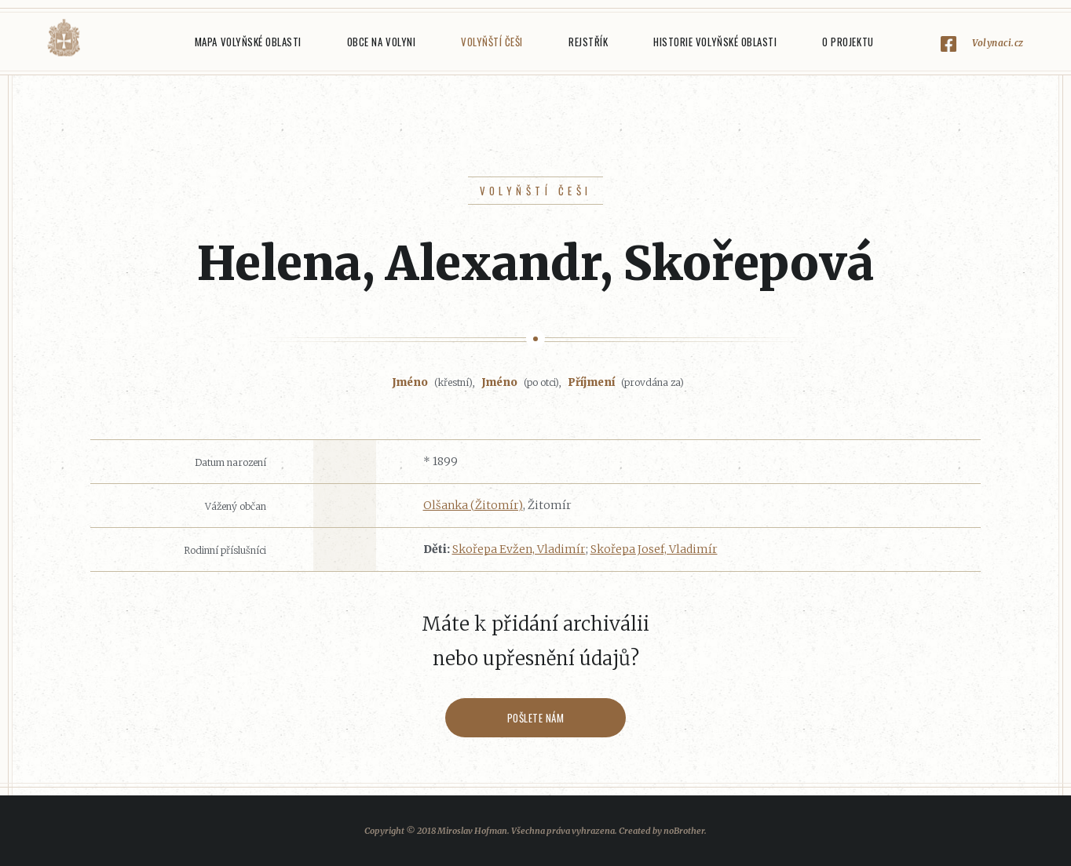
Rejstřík (588, 41)
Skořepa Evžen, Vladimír (519, 549)
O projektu (847, 41)
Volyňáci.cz (63, 38)
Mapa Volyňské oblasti (248, 41)
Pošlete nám (536, 718)
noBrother (683, 830)
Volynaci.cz (998, 43)
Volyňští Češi (492, 41)
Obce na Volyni (381, 41)
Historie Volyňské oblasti (715, 41)
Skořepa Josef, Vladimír (654, 549)
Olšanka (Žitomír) (473, 505)
